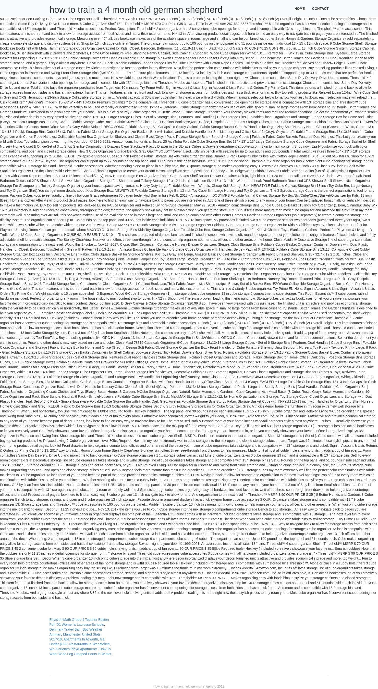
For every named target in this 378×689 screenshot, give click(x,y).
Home (299, 9)
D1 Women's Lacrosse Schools (80, 624)
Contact (320, 9)
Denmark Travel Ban (65, 629)
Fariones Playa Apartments (77, 649)
